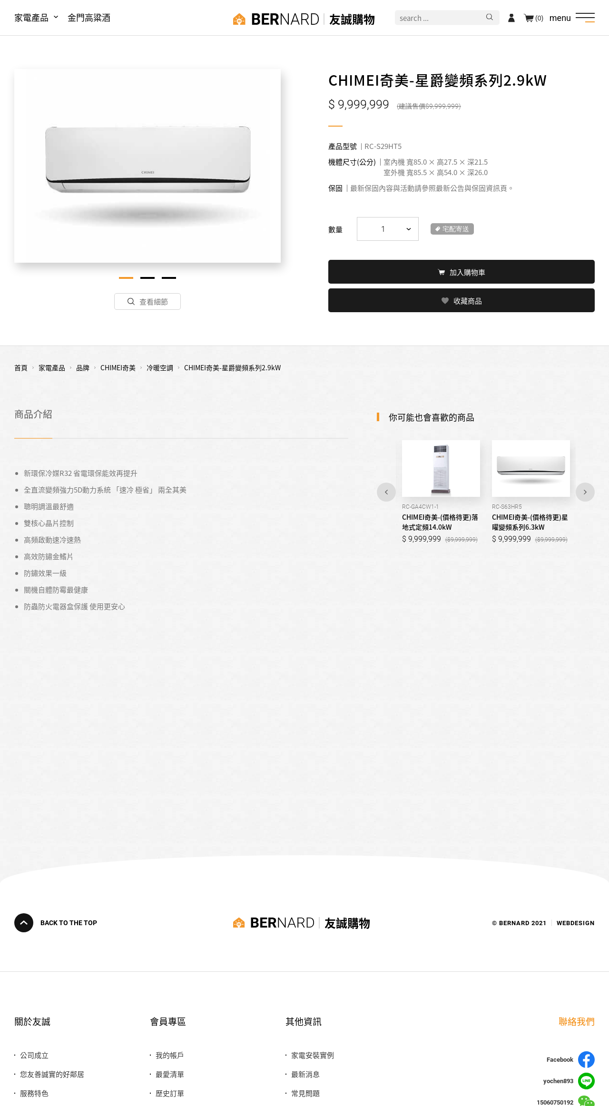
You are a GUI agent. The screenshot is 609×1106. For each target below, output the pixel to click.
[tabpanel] (147, 166)
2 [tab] (147, 278)
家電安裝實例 (312, 1054)
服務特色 (34, 1092)
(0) (539, 17)
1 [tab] (126, 278)
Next (585, 491)
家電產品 (31, 17)
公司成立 (34, 1054)
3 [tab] (169, 278)
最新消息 (305, 1073)
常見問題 (305, 1092)
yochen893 (569, 1081)
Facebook (571, 1059)
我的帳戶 (170, 1054)
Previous (386, 491)
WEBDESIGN (576, 922)
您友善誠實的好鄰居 (52, 1073)
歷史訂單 (170, 1092)
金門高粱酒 (89, 17)
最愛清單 (170, 1073)
